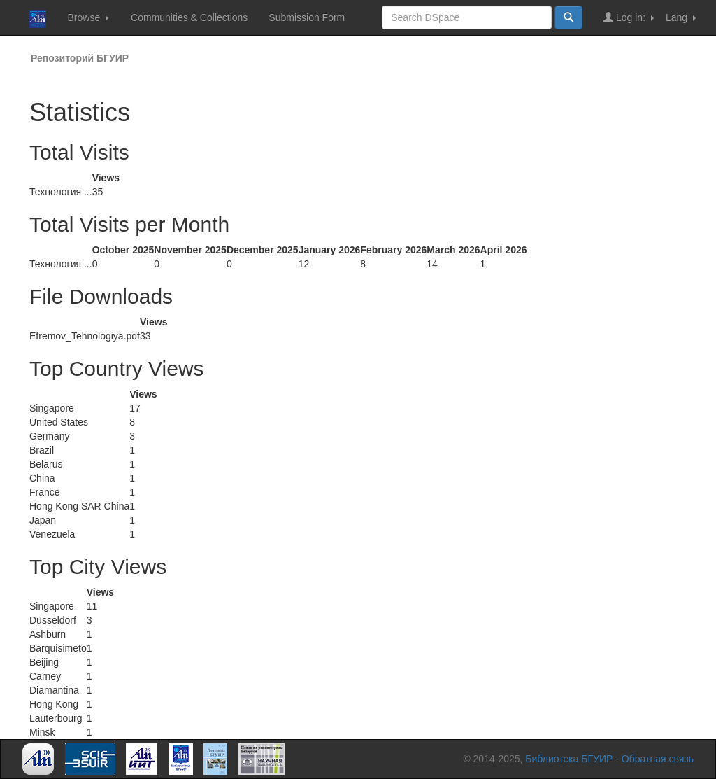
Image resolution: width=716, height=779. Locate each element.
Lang (681, 17)
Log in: (628, 17)
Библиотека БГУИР (569, 758)
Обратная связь (658, 758)
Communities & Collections (189, 17)
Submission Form (306, 17)
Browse (87, 17)
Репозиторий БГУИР (80, 58)
